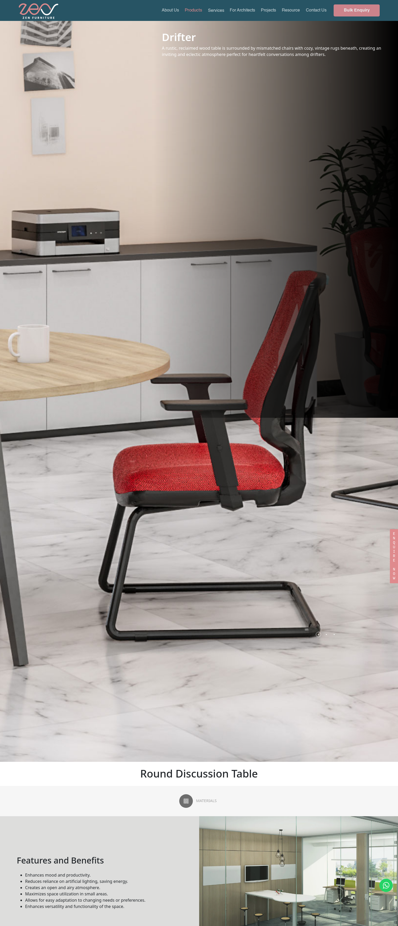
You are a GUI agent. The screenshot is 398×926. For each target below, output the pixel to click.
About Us (170, 10)
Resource (291, 10)
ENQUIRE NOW (393, 552)
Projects (268, 10)
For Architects (242, 10)
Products (193, 10)
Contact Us (316, 10)
